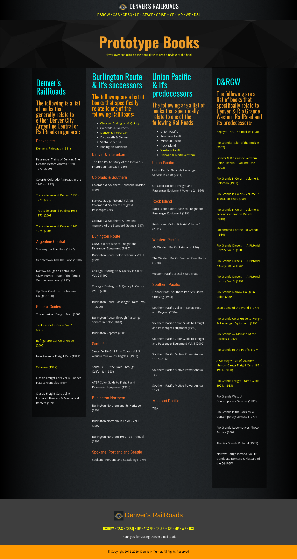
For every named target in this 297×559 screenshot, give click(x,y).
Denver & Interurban (114, 131)
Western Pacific (171, 149)
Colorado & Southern (109, 175)
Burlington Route (106, 234)
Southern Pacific (166, 283)
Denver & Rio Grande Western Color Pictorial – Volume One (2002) (237, 161)
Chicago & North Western (178, 154)
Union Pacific (163, 161)
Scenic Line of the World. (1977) (238, 306)
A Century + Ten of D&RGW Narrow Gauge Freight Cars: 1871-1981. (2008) (239, 364)
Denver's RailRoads (154, 6)
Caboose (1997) (46, 366)
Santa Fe (99, 342)
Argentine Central (50, 240)
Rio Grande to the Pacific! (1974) (238, 348)
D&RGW (228, 80)
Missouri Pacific (166, 399)
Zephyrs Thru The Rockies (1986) (239, 130)
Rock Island (162, 199)
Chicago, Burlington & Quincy (119, 122)
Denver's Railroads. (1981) (53, 147)
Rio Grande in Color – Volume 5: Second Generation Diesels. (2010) (238, 213)
